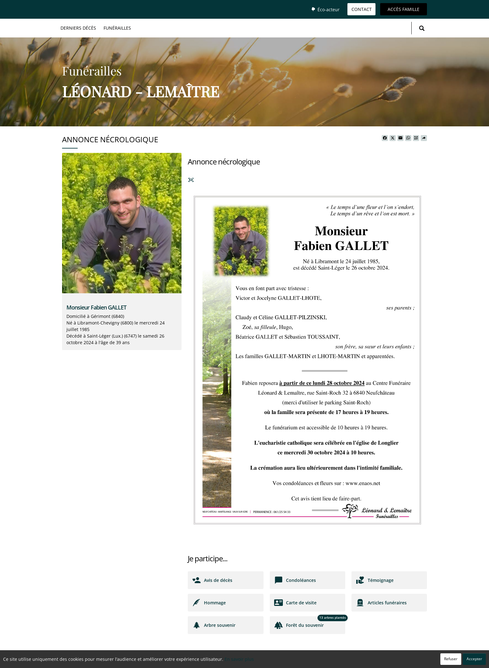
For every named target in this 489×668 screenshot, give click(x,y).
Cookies (269, 660)
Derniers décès (78, 28)
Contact (361, 9)
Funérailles (117, 28)
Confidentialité (242, 660)
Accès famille (403, 9)
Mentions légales (299, 660)
